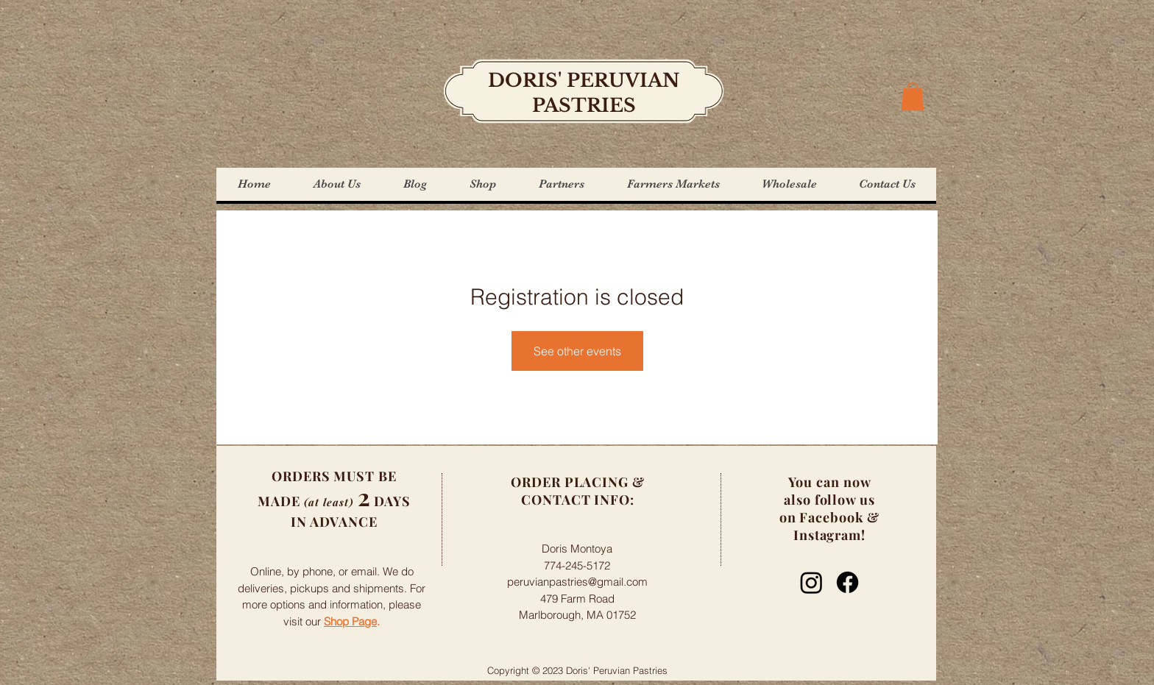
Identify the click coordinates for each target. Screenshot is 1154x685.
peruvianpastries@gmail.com (577, 582)
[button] (912, 96)
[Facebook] (847, 582)
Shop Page (350, 621)
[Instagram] (811, 582)
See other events (577, 351)
